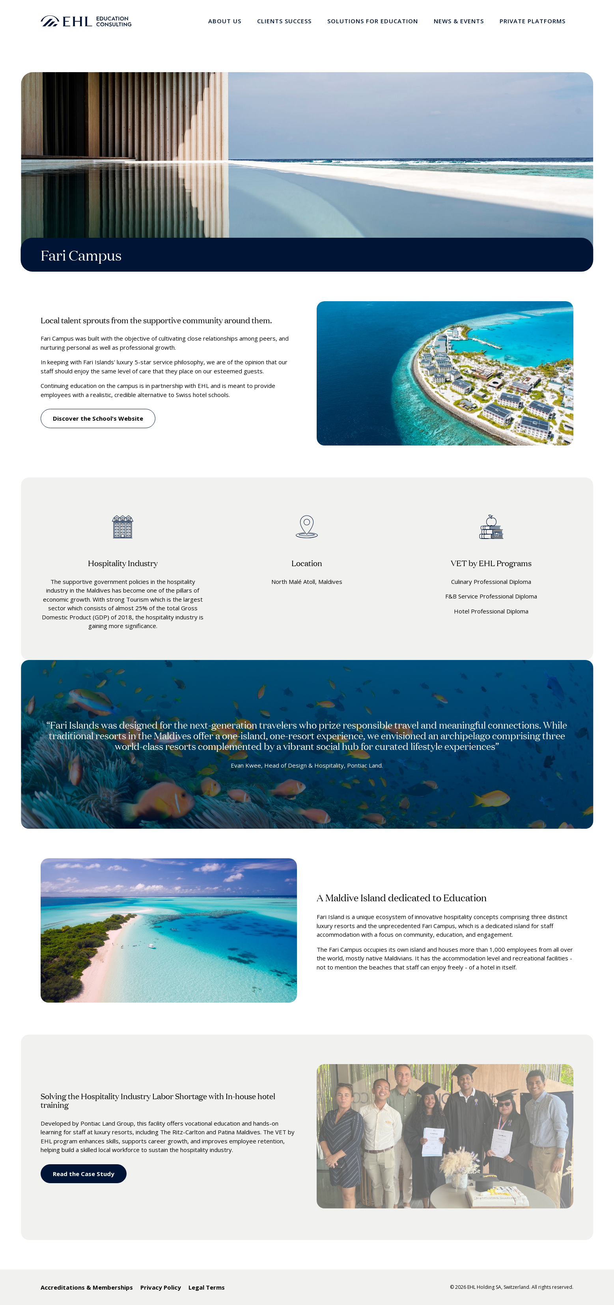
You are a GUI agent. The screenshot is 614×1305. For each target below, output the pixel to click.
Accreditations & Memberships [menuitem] (87, 1287)
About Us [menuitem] (224, 21)
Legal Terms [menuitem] (206, 1287)
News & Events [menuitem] (459, 21)
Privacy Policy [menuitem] (160, 1287)
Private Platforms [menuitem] (532, 21)
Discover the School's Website (98, 418)
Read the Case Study (83, 1174)
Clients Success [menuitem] (284, 21)
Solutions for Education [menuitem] (372, 21)
